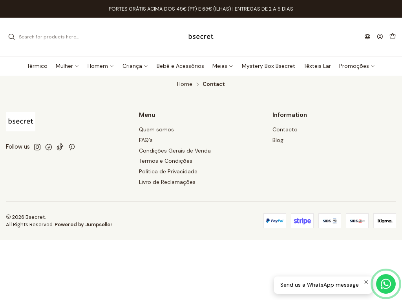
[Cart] (392, 37)
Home (184, 84)
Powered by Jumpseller (84, 224)
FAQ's (146, 140)
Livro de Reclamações (167, 181)
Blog (277, 140)
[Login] (380, 37)
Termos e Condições (165, 160)
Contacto (285, 129)
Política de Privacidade (168, 171)
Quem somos (156, 129)
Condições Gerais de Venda (175, 150)
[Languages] (367, 37)
